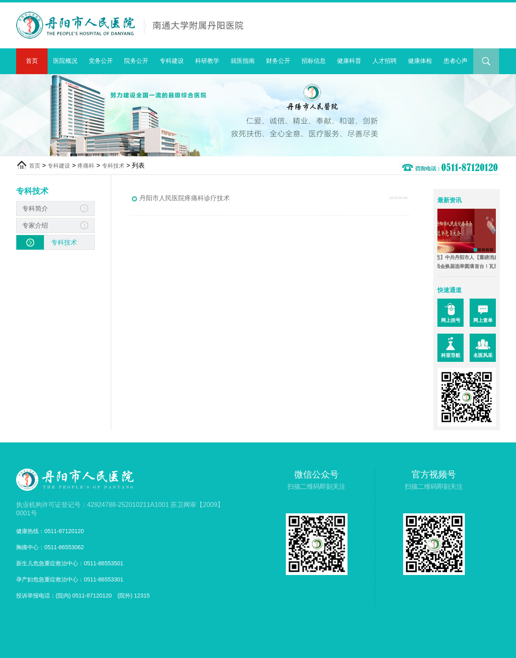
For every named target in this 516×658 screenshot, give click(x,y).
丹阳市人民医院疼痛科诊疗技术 (184, 198)
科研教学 (207, 60)
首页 (32, 60)
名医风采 (483, 355)
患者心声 (455, 60)
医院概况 (65, 60)
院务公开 (136, 60)
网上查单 (483, 320)
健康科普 (349, 60)
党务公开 (101, 60)
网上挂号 (450, 320)
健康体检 (420, 60)
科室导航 (450, 355)
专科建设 (172, 60)
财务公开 (278, 60)
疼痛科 (85, 165)
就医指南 (243, 60)
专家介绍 (35, 225)
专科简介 (35, 208)
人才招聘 (384, 60)
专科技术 (113, 165)
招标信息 (314, 60)
